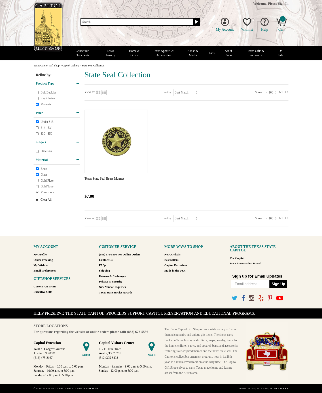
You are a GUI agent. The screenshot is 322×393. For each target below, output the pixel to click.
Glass (43, 174)
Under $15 (46, 121)
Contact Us (106, 259)
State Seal (46, 151)
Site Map (262, 388)
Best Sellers (171, 259)
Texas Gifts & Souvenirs (255, 53)
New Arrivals (172, 254)
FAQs (102, 265)
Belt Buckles (48, 92)
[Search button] (196, 22)
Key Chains (47, 98)
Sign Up (278, 284)
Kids (212, 53)
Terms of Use (247, 388)
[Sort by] (186, 92)
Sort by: (167, 92)
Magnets (45, 104)
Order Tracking (43, 259)
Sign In (283, 3)
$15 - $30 (46, 128)
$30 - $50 (46, 133)
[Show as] (271, 92)
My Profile (40, 254)
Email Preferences (45, 270)
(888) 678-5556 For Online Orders (119, 254)
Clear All (45, 199)
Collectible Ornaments (82, 53)
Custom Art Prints (45, 286)
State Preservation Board (245, 263)
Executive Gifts (43, 291)
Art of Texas (228, 53)
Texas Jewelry (110, 53)
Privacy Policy (279, 388)
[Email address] (250, 284)
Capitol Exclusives (175, 265)
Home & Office (134, 53)
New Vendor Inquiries (112, 287)
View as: (90, 92)
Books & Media (192, 53)
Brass (43, 168)
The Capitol (237, 258)
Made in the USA (174, 270)
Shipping (104, 270)
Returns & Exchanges (112, 276)
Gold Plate (46, 180)
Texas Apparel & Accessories (163, 53)
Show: (259, 92)
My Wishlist (41, 265)
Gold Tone (46, 186)
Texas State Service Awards (115, 292)
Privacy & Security (110, 281)
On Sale (280, 53)
